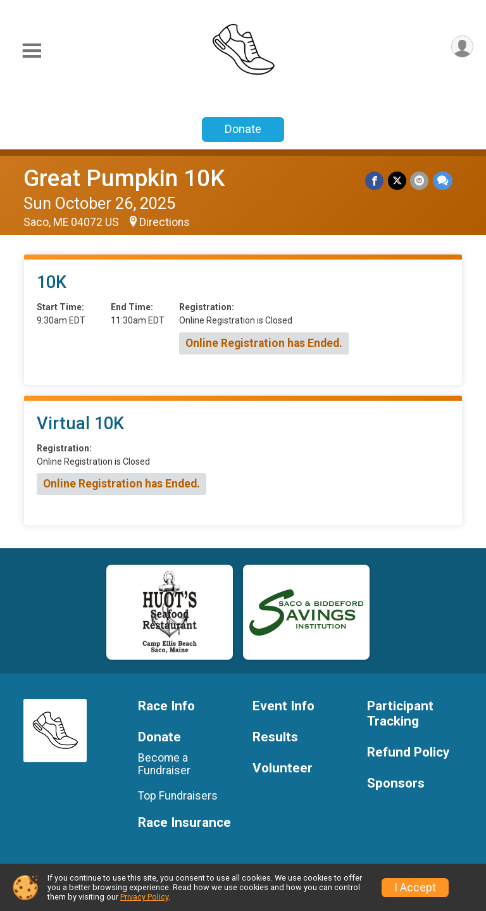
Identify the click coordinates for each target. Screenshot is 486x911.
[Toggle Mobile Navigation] (31, 51)
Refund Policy (408, 752)
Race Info (166, 706)
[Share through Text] (442, 181)
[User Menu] (461, 47)
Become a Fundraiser (164, 764)
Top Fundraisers (178, 795)
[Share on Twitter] (398, 181)
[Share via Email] (420, 181)
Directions (164, 222)
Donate (243, 128)
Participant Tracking (400, 714)
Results (275, 737)
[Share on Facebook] (375, 181)
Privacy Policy (144, 897)
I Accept (415, 887)
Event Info (283, 706)
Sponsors (396, 783)
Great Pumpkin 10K (124, 178)
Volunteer (282, 768)
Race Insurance (184, 822)
